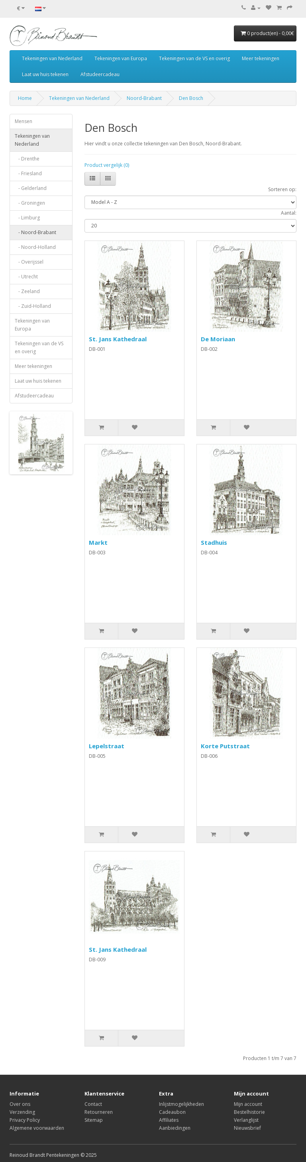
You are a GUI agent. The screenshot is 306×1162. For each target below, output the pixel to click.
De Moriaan (218, 339)
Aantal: (288, 212)
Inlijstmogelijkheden (181, 1104)
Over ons (20, 1104)
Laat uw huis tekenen (45, 74)
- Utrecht (26, 276)
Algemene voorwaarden (37, 1128)
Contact (93, 1104)
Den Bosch (191, 98)
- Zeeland (27, 291)
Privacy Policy (25, 1120)
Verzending (22, 1112)
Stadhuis (214, 542)
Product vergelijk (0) (106, 165)
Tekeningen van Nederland (52, 58)
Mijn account (248, 1104)
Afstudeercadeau (100, 74)
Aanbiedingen (174, 1128)
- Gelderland (31, 188)
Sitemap (93, 1120)
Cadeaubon (172, 1112)
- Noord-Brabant (35, 232)
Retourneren (98, 1112)
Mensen (23, 121)
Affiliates (168, 1120)
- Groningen (30, 203)
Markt (98, 542)
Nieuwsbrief (247, 1128)
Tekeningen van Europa (120, 58)
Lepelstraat (106, 746)
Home (25, 98)
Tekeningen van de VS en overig (194, 58)
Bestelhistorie (249, 1112)
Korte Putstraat (225, 746)
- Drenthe (27, 158)
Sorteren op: (282, 189)
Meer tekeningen (260, 58)
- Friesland (28, 173)
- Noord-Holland (35, 247)
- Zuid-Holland (33, 306)
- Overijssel (29, 261)
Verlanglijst (246, 1120)
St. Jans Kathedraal (118, 339)
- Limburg (27, 217)
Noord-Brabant (144, 98)
